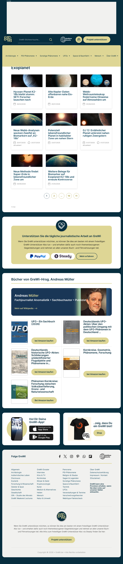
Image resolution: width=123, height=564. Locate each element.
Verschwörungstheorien (73, 495)
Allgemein (15, 469)
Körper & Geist (43, 481)
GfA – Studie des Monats (21, 495)
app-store (41, 429)
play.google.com (41, 437)
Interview (41, 472)
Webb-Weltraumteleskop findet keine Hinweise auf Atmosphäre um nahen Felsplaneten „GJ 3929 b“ (95, 98)
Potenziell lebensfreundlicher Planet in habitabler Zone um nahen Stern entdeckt (60, 135)
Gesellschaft (16, 492)
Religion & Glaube (70, 475)
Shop (99, 433)
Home (13, 58)
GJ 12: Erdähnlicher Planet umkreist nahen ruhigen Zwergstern (96, 133)
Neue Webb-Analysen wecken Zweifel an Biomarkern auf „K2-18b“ (26, 134)
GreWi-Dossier (43, 469)
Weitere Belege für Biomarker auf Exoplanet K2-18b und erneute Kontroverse (61, 175)
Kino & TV (41, 475)
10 (69, 196)
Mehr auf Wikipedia (26, 308)
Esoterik (14, 481)
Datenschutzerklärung (99, 472)
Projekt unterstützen (97, 39)
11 (76, 196)
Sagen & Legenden (71, 478)
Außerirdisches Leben (20, 475)
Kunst (39, 487)
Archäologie (11, 51)
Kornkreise (41, 478)
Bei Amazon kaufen (44, 400)
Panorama (67, 469)
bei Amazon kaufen (44, 341)
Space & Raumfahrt (81, 51)
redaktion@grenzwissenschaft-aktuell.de (78, 39)
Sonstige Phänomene (49, 51)
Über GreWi (111, 51)
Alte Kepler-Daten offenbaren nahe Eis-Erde (60, 94)
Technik (66, 487)
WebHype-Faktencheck (72, 498)
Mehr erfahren (87, 256)
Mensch (98, 51)
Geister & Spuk (17, 487)
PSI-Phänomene (27, 51)
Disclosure (15, 478)
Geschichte (16, 490)
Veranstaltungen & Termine (74, 492)
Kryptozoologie (43, 484)
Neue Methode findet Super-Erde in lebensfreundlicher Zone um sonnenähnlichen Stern (25, 178)
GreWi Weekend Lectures (21, 498)
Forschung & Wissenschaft (22, 484)
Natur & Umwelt (43, 498)
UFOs (65, 51)
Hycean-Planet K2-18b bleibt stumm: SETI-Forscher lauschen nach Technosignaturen (24, 97)
